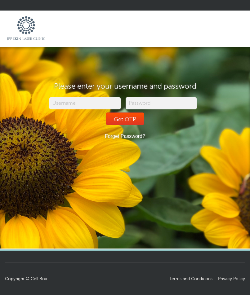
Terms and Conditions (190, 278)
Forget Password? (125, 136)
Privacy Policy (231, 278)
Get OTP (125, 119)
